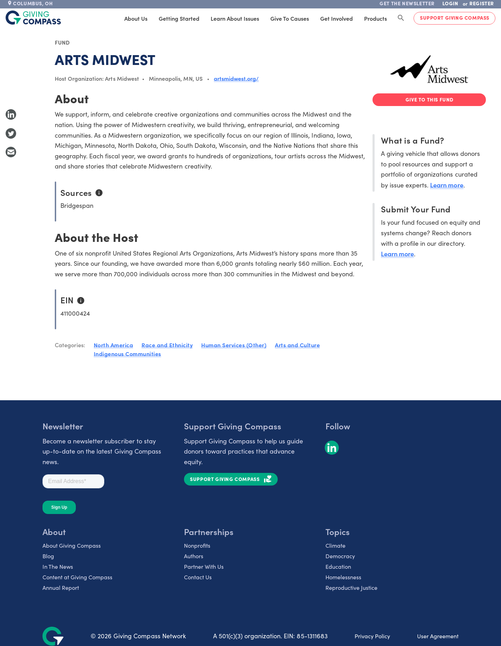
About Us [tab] (135, 18)
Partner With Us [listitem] (204, 566)
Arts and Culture (297, 345)
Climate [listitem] (335, 545)
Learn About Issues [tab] (235, 18)
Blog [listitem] (48, 556)
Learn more (446, 184)
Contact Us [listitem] (198, 577)
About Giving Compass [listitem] (71, 545)
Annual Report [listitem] (60, 587)
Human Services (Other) (233, 345)
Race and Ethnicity (167, 345)
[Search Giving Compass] (401, 18)
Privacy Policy (372, 636)
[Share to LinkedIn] (11, 114)
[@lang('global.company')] (33, 18)
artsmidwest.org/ (236, 78)
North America (113, 345)
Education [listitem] (338, 566)
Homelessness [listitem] (343, 577)
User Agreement (438, 636)
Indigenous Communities (127, 353)
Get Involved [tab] (336, 18)
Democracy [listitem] (340, 556)
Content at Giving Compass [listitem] (77, 577)
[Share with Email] (11, 152)
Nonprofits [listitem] (197, 545)
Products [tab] (375, 18)
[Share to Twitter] (11, 133)
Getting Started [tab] (179, 18)
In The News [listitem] (57, 566)
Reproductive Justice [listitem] (351, 587)
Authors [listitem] (193, 556)
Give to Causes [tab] (289, 18)
